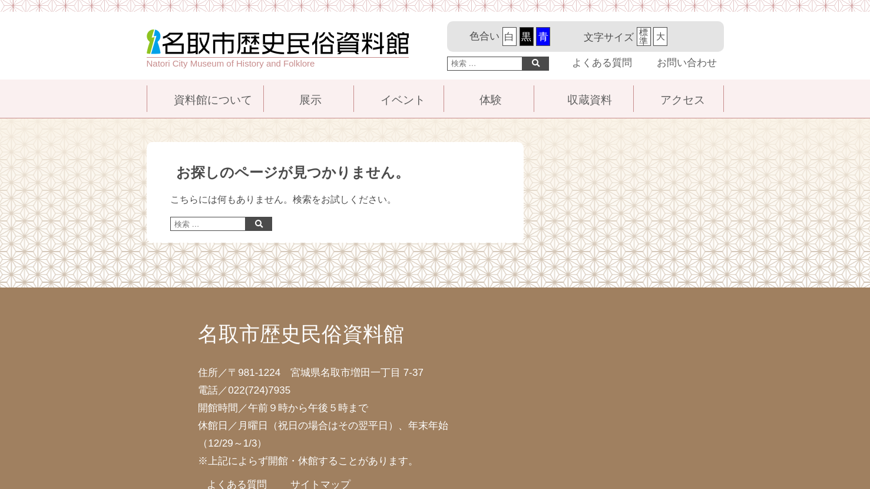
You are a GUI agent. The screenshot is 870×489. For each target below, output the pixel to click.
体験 (490, 100)
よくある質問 (602, 62)
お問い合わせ (687, 62)
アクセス (682, 100)
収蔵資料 (589, 100)
